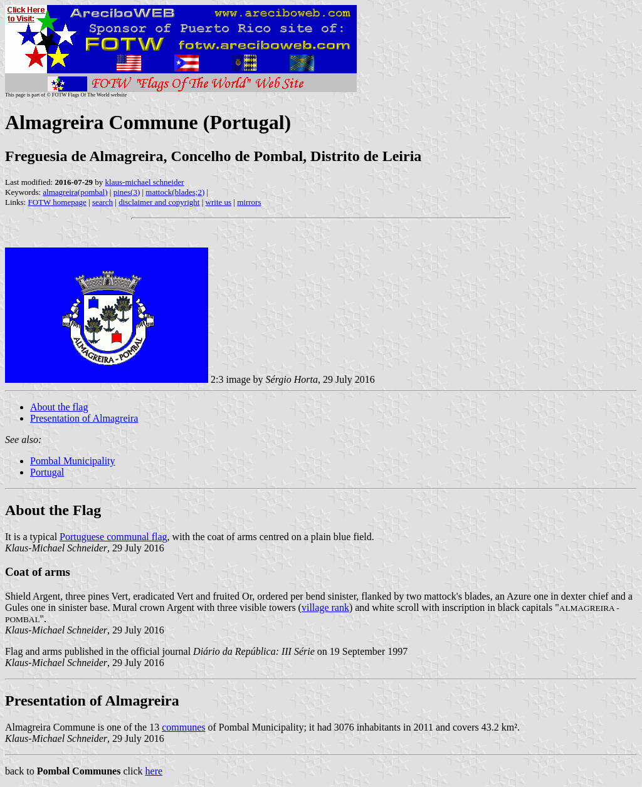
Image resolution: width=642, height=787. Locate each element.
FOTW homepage (57, 202)
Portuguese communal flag (113, 536)
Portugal (47, 472)
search (102, 202)
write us (219, 202)
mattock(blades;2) (174, 192)
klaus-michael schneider (144, 182)
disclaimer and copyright (158, 202)
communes (183, 727)
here (154, 771)
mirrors (249, 202)
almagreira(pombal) (75, 192)
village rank (325, 607)
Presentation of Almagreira (84, 418)
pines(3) (126, 192)
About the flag (59, 407)
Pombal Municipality (72, 461)
